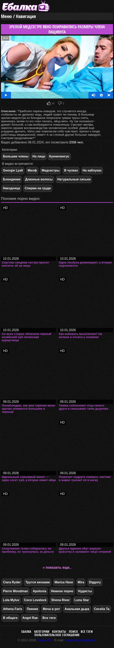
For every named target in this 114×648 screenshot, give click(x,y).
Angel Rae (30, 618)
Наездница (11, 188)
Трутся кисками (37, 582)
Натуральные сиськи (73, 179)
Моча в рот (51, 609)
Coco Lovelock (35, 600)
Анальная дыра (77, 609)
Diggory (95, 582)
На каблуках (92, 170)
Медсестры (50, 170)
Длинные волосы (39, 179)
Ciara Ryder (12, 582)
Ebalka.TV (44, 640)
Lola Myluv (11, 600)
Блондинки (11, 179)
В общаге (10, 618)
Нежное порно (62, 591)
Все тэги (87, 631)
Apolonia (39, 591)
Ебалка (26, 631)
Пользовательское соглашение (57, 635)
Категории (41, 631)
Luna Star (81, 600)
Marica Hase (64, 582)
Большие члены (15, 156)
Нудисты (85, 591)
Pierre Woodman (15, 591)
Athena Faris (12, 609)
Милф (32, 170)
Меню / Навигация (18, 16)
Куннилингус (59, 156)
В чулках (71, 170)
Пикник (32, 609)
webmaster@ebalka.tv (80, 640)
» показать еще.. (57, 567)
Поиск (73, 631)
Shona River (60, 600)
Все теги (49, 618)
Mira (81, 582)
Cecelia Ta (101, 609)
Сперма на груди (38, 188)
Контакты (59, 631)
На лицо (38, 156)
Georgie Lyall (13, 170)
